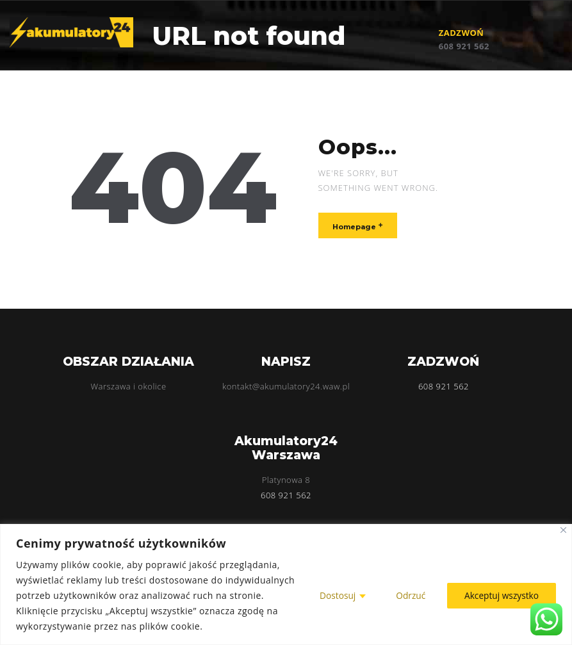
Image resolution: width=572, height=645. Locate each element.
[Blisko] (563, 530)
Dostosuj (334, 595)
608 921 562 (464, 46)
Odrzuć (408, 595)
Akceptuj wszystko (500, 595)
